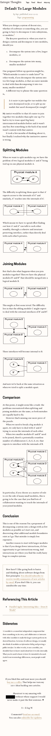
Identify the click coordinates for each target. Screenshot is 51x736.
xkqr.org (47, 2)
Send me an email (31, 714)
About (39, 2)
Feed (33, 2)
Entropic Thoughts (10, 2)
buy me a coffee (14, 682)
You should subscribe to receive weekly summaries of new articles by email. (25, 579)
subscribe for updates (31, 717)
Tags (27, 2)
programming (28, 17)
